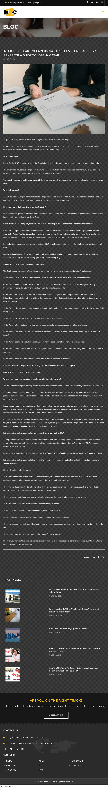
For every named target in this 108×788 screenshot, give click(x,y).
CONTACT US (78, 765)
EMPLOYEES (12, 765)
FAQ (41, 769)
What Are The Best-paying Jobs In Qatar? (68, 629)
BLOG (41, 765)
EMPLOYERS (77, 760)
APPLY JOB (11, 769)
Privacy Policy (66, 781)
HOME (9, 760)
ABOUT (42, 760)
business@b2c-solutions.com (19, 3)
